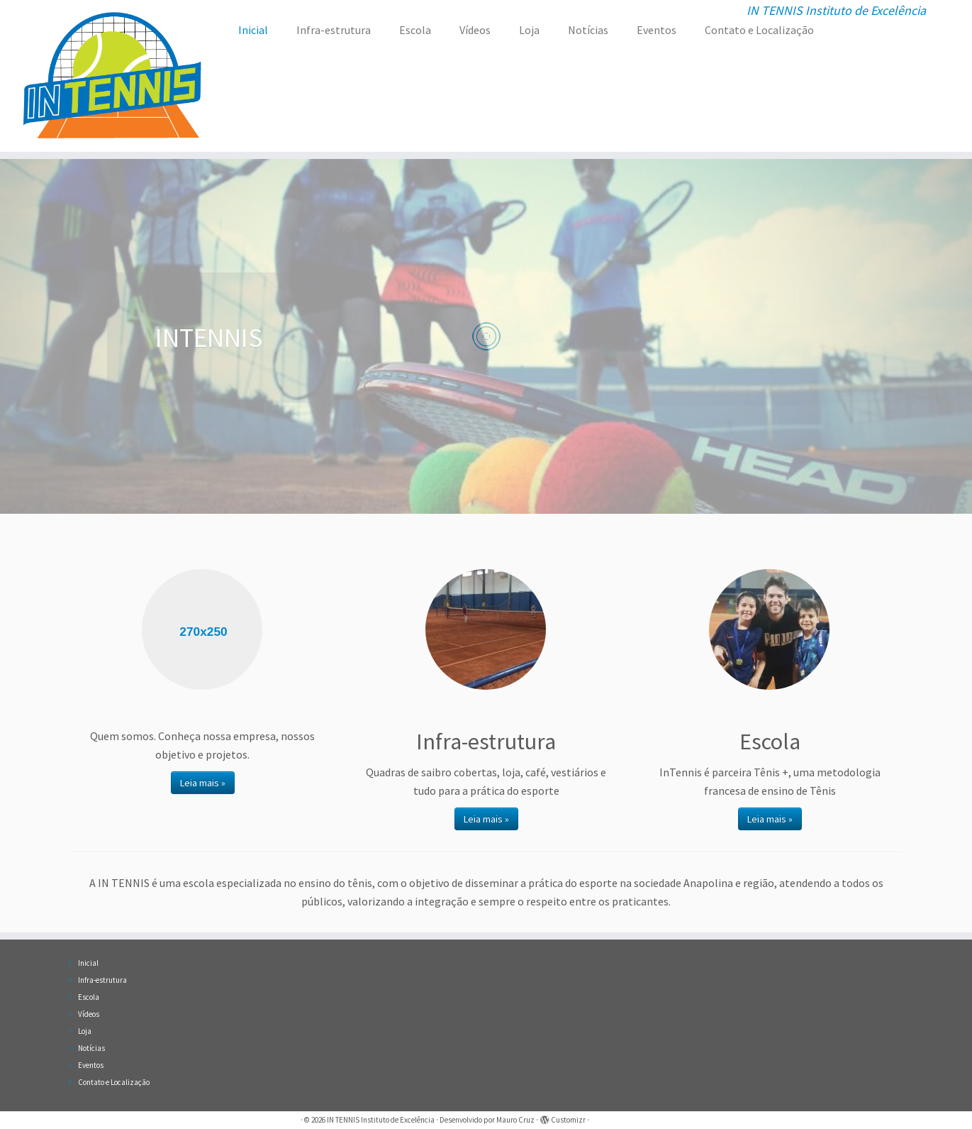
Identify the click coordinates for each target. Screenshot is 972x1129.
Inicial (253, 30)
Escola (415, 30)
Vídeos (475, 30)
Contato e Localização (759, 30)
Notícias (588, 30)
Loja (529, 30)
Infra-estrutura (333, 30)
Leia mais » (202, 782)
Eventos (656, 30)
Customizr (568, 1120)
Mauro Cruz (515, 1120)
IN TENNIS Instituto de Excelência (381, 1120)
